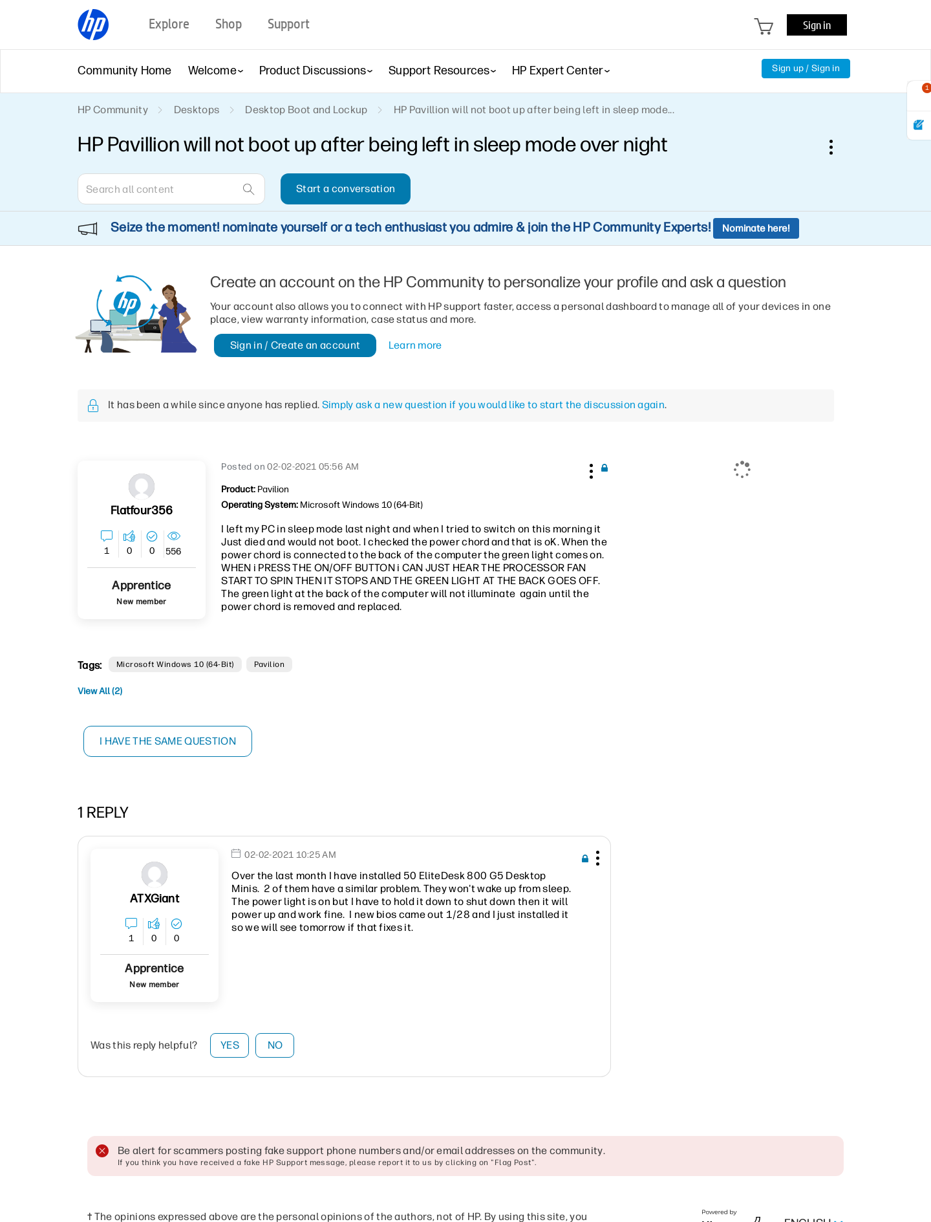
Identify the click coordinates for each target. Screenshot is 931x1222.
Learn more (415, 345)
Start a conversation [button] (345, 188)
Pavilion (269, 664)
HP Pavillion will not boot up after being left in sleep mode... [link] (534, 110)
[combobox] (171, 188)
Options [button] (838, 147)
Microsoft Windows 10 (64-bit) (175, 664)
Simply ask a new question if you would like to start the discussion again (493, 404)
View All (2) (100, 691)
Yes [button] (229, 1045)
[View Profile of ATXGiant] (154, 899)
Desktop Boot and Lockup (306, 110)
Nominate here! (756, 228)
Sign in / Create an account (295, 345)
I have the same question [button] (168, 741)
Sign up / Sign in (806, 68)
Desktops (197, 110)
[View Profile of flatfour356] (142, 511)
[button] (590, 469)
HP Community (113, 110)
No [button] (275, 1045)
